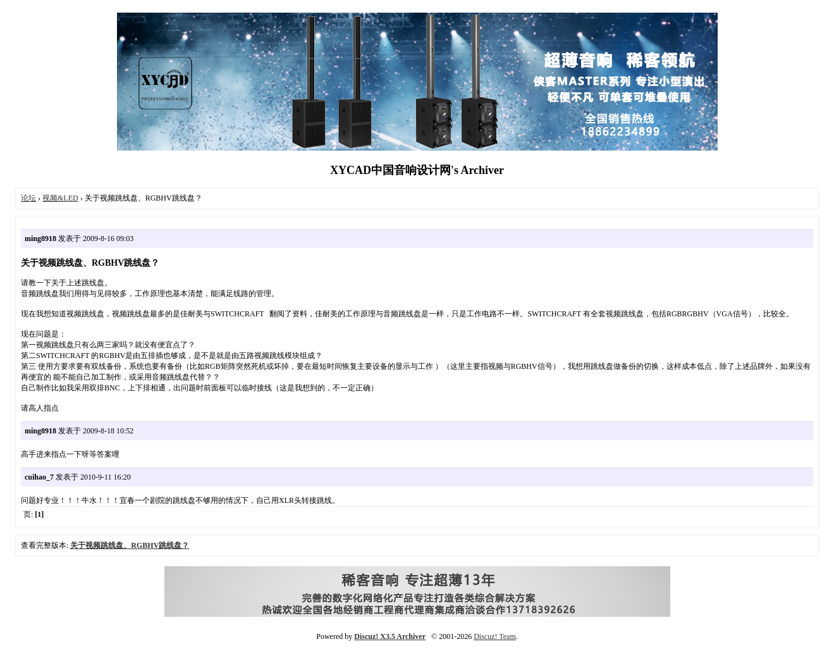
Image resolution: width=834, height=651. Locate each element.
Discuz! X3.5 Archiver (390, 636)
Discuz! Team (495, 636)
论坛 (28, 198)
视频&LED (60, 198)
